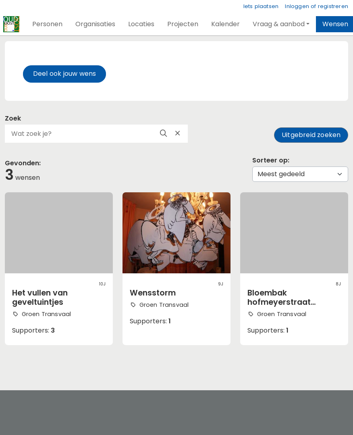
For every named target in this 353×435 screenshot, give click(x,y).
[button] (47, 24)
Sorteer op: (270, 160)
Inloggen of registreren (316, 6)
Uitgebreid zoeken (311, 134)
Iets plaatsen (261, 6)
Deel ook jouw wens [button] (64, 73)
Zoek (13, 118)
